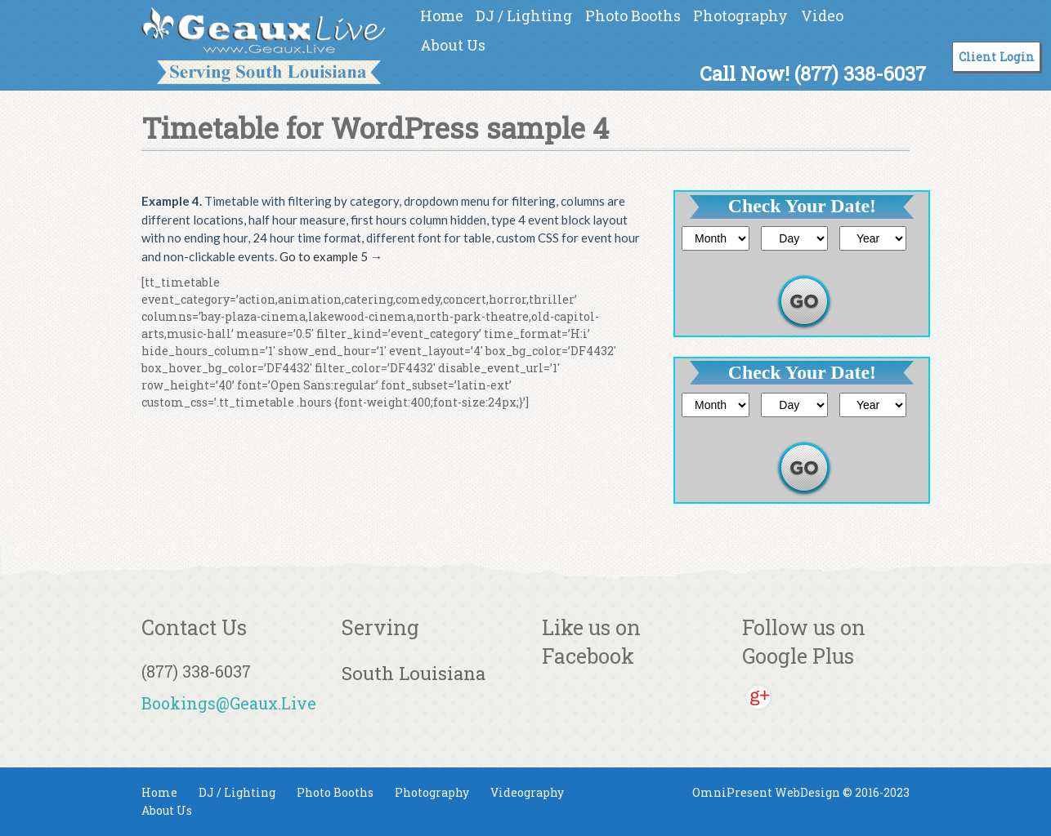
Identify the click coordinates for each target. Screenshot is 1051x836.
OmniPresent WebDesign (766, 792)
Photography (740, 15)
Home (441, 15)
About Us (452, 45)
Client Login (997, 56)
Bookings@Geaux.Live (228, 703)
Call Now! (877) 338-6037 (813, 73)
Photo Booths (633, 15)
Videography (527, 792)
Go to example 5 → (331, 256)
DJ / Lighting (524, 15)
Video (822, 15)
